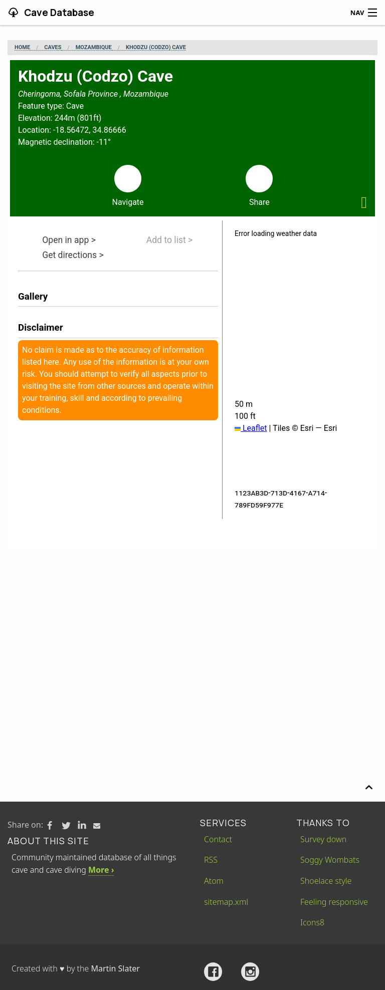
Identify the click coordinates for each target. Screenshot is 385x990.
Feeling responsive (334, 901)
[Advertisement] (192, 623)
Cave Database (58, 12)
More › (101, 869)
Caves (52, 48)
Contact (218, 839)
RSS (211, 859)
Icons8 (312, 922)
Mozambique (94, 48)
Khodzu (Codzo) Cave (156, 48)
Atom (214, 880)
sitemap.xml (226, 901)
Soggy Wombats (329, 859)
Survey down (323, 839)
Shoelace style (325, 880)
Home (22, 48)
